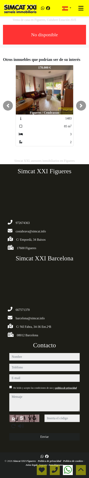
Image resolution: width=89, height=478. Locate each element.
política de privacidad (66, 388)
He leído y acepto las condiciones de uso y (45, 388)
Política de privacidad (50, 460)
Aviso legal (32, 464)
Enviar (44, 436)
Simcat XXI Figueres (24, 460)
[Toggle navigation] (81, 8)
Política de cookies (73, 460)
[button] (8, 106)
